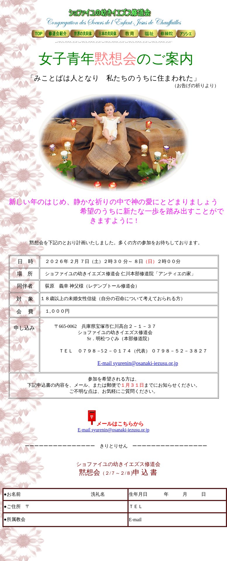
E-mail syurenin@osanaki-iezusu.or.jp (138, 363)
